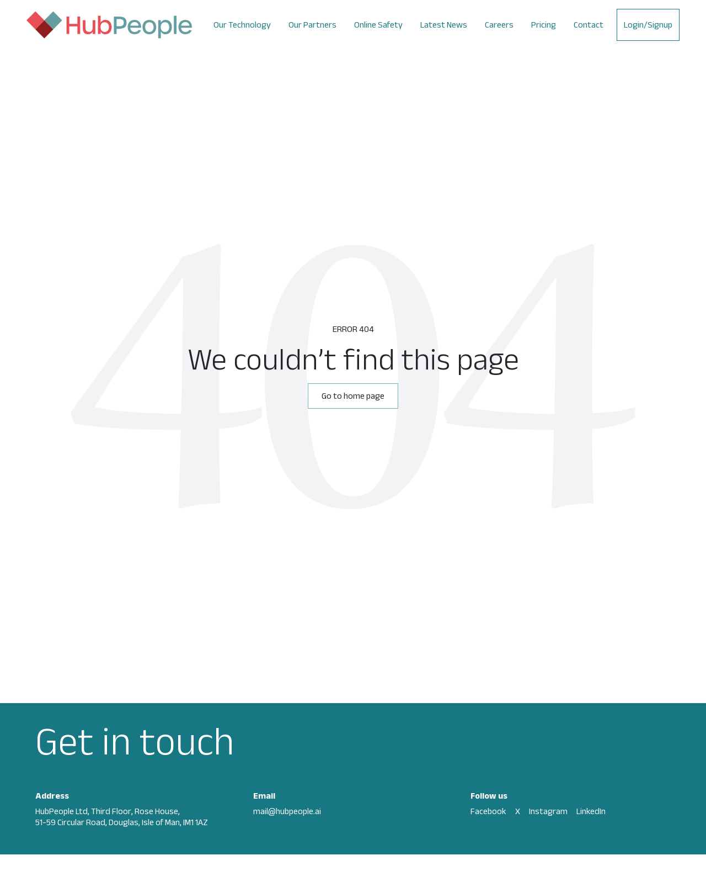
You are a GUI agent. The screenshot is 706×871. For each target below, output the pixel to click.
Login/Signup (648, 24)
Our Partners (312, 24)
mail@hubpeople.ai (287, 811)
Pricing (543, 24)
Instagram (548, 811)
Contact (588, 24)
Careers (499, 24)
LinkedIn (591, 811)
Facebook (488, 811)
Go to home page (353, 395)
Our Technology (242, 24)
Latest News (443, 24)
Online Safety (378, 24)
